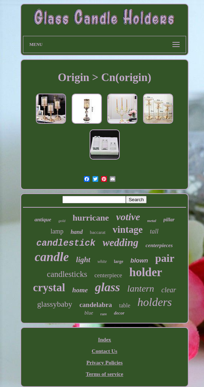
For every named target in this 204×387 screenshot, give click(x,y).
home (80, 290)
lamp (57, 231)
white (102, 261)
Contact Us (104, 351)
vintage (128, 229)
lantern (140, 288)
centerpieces (159, 245)
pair (164, 258)
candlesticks (67, 274)
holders (154, 302)
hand (77, 232)
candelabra (95, 304)
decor (119, 313)
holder (145, 272)
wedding (120, 242)
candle (52, 257)
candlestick (65, 243)
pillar (169, 219)
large (118, 261)
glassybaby (54, 303)
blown (139, 260)
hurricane (90, 217)
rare (103, 314)
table (124, 305)
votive (128, 216)
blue (89, 313)
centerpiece (108, 275)
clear (168, 290)
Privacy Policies (104, 362)
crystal (49, 287)
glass (107, 287)
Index (104, 340)
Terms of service (104, 374)
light (83, 259)
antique (42, 219)
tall (154, 231)
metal (151, 220)
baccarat (97, 232)
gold (62, 220)
